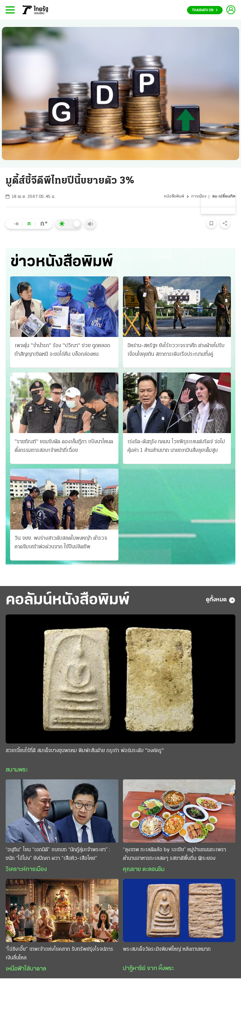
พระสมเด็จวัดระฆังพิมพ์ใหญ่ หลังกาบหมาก (167, 949)
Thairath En (205, 10)
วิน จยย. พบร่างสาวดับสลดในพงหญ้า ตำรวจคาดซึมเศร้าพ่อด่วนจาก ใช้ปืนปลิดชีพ (61, 543)
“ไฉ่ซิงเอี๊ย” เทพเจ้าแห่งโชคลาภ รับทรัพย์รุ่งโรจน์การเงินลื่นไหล (59, 954)
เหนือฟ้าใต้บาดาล (26, 969)
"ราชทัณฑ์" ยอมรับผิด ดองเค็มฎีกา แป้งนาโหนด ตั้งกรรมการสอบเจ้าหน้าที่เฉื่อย (64, 446)
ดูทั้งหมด (220, 600)
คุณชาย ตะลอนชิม (144, 869)
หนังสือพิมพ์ (174, 196)
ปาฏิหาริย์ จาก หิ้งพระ (148, 969)
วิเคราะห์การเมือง (26, 869)
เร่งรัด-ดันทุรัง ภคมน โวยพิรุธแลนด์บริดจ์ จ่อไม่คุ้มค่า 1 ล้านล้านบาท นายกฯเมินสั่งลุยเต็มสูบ (176, 446)
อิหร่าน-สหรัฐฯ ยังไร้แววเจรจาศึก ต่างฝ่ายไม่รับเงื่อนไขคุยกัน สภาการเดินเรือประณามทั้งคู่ (176, 350)
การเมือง (199, 196)
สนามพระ (17, 770)
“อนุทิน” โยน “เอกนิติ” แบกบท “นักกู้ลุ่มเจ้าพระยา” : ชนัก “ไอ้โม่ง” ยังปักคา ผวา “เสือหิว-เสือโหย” (58, 854)
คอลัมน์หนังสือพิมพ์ (68, 600)
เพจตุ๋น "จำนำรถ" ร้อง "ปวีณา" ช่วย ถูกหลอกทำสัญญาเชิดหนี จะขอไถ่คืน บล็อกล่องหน (62, 350)
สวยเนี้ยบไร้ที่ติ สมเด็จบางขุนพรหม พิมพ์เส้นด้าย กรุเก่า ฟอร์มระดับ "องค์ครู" (85, 751)
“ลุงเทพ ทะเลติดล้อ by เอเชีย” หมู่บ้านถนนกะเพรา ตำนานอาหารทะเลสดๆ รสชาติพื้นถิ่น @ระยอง (174, 854)
